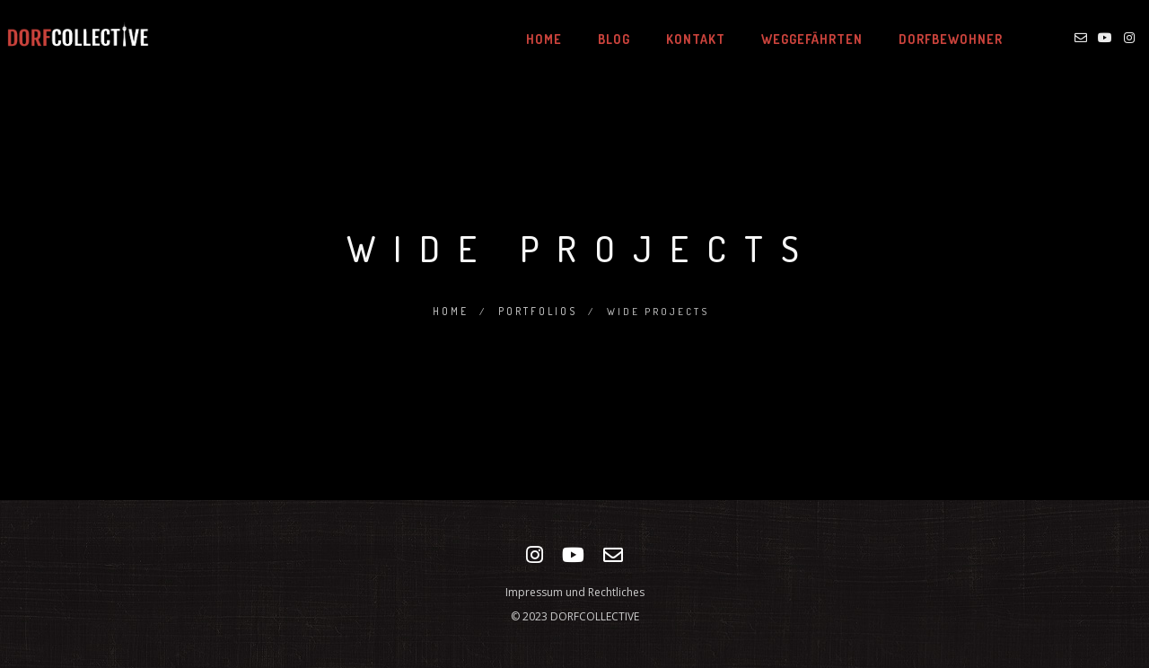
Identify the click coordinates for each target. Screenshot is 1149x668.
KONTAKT (678, 39)
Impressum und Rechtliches (575, 592)
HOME (527, 39)
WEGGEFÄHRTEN (795, 39)
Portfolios (537, 310)
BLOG (597, 39)
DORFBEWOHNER (933, 39)
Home (450, 310)
